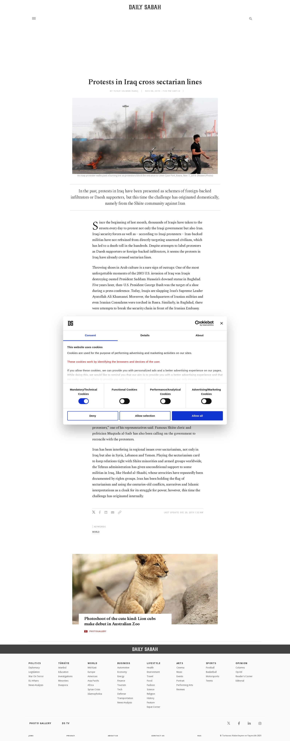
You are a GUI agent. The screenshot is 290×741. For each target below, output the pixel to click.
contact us (158, 735)
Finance (121, 680)
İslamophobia (95, 693)
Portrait (180, 680)
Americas (92, 676)
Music (179, 671)
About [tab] (200, 335)
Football (210, 667)
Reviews (180, 689)
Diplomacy (34, 667)
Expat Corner (153, 706)
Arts (179, 663)
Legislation (34, 671)
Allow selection (145, 415)
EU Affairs (34, 680)
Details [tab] (145, 335)
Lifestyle (153, 663)
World (92, 663)
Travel (150, 676)
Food (149, 680)
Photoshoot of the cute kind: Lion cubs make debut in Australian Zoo (122, 621)
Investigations (65, 676)
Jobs (31, 735)
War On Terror (36, 676)
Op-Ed (239, 671)
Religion (151, 693)
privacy (70, 735)
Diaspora (63, 685)
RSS (199, 735)
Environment (153, 671)
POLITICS (35, 663)
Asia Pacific (93, 680)
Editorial (240, 680)
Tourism (121, 685)
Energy (120, 676)
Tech (119, 689)
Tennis (209, 680)
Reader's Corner (244, 676)
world (96, 531)
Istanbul (62, 667)
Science (150, 689)
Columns (240, 667)
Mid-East (92, 667)
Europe (91, 671)
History (150, 698)
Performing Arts (184, 685)
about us (113, 735)
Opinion (242, 663)
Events (179, 676)
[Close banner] (221, 323)
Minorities (63, 680)
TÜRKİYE (63, 663)
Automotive (123, 667)
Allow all (197, 415)
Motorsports (212, 676)
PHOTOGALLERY (98, 631)
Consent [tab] (90, 335)
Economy (122, 671)
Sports (211, 663)
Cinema (180, 667)
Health (150, 667)
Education (63, 671)
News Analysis (36, 685)
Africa (91, 685)
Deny (92, 415)
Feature (151, 702)
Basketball (211, 671)
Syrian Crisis (94, 689)
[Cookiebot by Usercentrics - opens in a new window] (198, 323)
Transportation (125, 698)
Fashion (151, 685)
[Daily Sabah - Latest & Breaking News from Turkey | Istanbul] (145, 7)
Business (123, 663)
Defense (121, 693)
